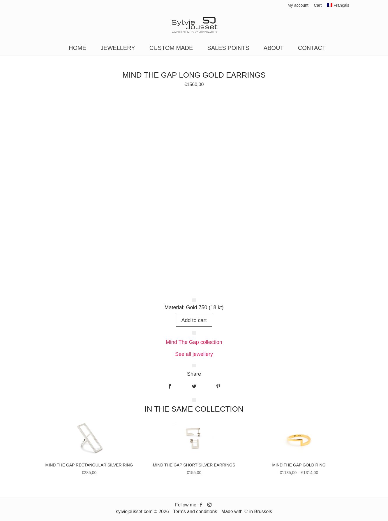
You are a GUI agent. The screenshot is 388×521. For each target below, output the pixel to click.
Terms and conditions (195, 511)
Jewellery (117, 48)
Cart (318, 5)
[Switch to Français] (338, 7)
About (274, 48)
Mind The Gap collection (194, 342)
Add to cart (194, 320)
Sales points (228, 48)
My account (298, 5)
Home (77, 48)
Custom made (171, 48)
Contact (312, 48)
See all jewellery (194, 354)
